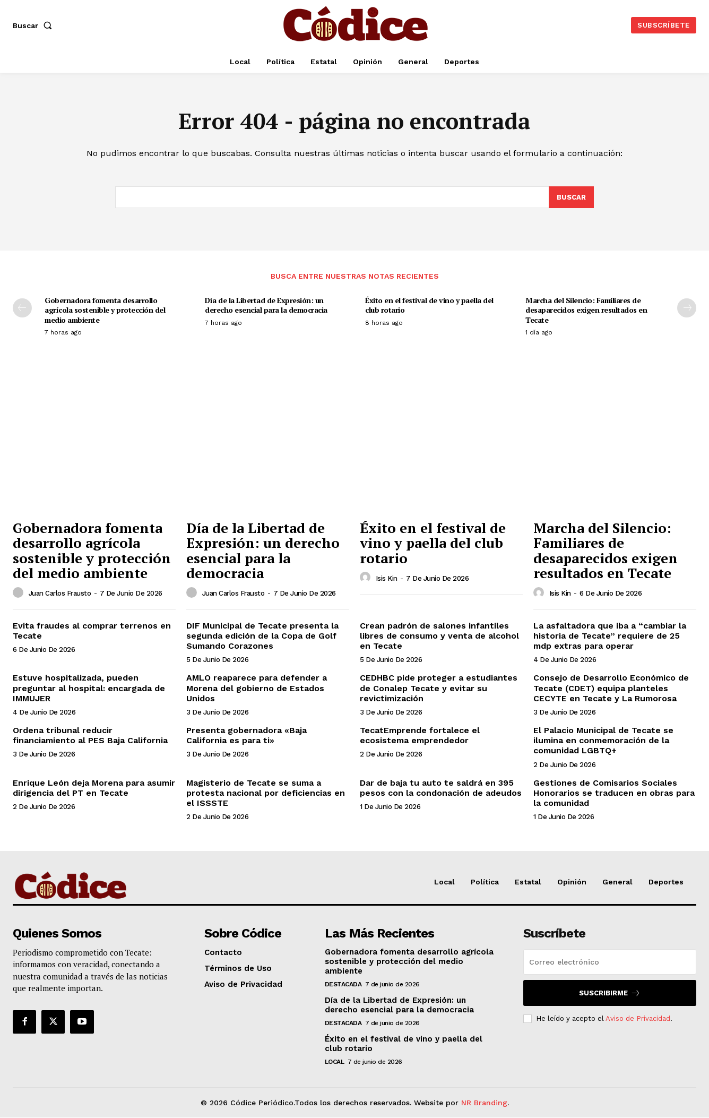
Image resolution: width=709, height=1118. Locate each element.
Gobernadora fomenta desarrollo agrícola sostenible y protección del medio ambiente (105, 310)
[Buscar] (571, 197)
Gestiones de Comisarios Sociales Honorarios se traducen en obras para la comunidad (614, 793)
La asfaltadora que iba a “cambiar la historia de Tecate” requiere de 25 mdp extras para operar (609, 636)
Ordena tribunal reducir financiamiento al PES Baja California (90, 736)
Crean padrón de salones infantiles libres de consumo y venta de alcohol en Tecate (439, 636)
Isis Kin (386, 578)
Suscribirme (610, 993)
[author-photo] (20, 593)
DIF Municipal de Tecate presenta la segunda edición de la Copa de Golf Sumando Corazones (262, 636)
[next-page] (686, 308)
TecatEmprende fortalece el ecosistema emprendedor (420, 736)
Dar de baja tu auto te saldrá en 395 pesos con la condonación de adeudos (441, 788)
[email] (609, 962)
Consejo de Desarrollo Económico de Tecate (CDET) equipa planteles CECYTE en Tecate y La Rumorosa (611, 688)
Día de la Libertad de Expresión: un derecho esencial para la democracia (266, 305)
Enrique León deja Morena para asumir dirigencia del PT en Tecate (94, 788)
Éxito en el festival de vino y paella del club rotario (429, 305)
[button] (34, 25)
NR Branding (484, 1102)
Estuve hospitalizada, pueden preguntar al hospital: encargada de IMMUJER (89, 688)
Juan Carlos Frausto (60, 594)
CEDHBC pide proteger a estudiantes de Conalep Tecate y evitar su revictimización (438, 688)
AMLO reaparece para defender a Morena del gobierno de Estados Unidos (256, 688)
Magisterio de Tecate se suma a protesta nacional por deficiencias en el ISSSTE (265, 793)
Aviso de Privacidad (638, 1018)
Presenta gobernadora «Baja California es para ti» (246, 736)
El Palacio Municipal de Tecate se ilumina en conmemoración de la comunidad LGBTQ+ (603, 741)
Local (334, 1061)
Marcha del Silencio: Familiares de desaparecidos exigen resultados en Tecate (586, 310)
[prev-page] (22, 308)
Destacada (343, 984)
